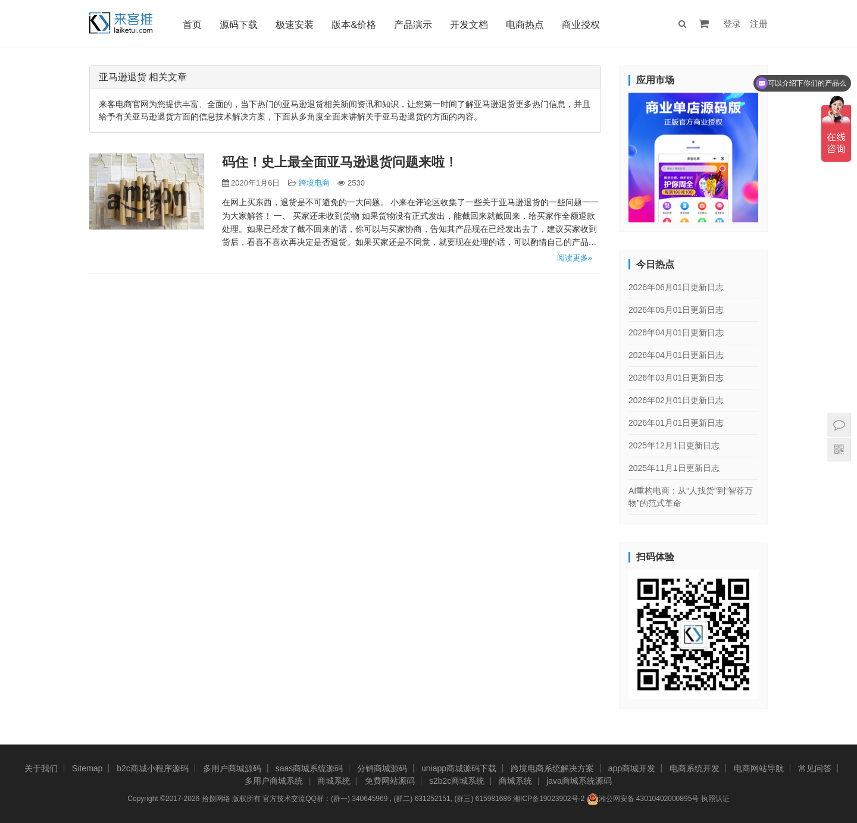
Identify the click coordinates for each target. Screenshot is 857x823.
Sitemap (87, 768)
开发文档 (469, 25)
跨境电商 (314, 182)
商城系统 (334, 781)
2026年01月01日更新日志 (676, 423)
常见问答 (814, 768)
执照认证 (715, 798)
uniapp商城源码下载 (458, 768)
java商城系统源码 (579, 781)
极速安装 (295, 25)
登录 (732, 23)
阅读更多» (574, 257)
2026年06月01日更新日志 (676, 287)
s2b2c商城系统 (456, 781)
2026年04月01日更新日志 (676, 332)
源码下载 (239, 25)
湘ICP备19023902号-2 (548, 798)
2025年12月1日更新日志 (674, 445)
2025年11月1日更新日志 (674, 468)
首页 (192, 25)
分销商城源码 (382, 768)
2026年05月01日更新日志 (676, 310)
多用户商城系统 (274, 781)
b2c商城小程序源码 (153, 768)
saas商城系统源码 (309, 768)
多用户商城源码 (232, 768)
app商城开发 (631, 768)
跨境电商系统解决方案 (552, 768)
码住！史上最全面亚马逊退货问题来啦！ (340, 162)
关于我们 (41, 768)
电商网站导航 (759, 768)
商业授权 (581, 25)
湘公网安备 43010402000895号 (643, 799)
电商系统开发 (695, 768)
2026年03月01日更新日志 (676, 377)
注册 (759, 23)
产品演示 (413, 25)
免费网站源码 (390, 781)
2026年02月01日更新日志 (676, 400)
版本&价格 (353, 25)
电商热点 (525, 25)
